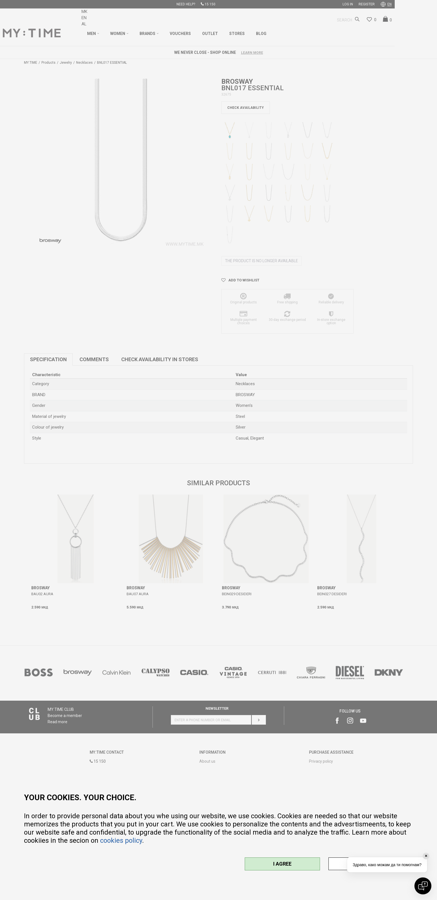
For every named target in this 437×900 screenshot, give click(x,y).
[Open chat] (422, 885)
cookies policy (121, 840)
